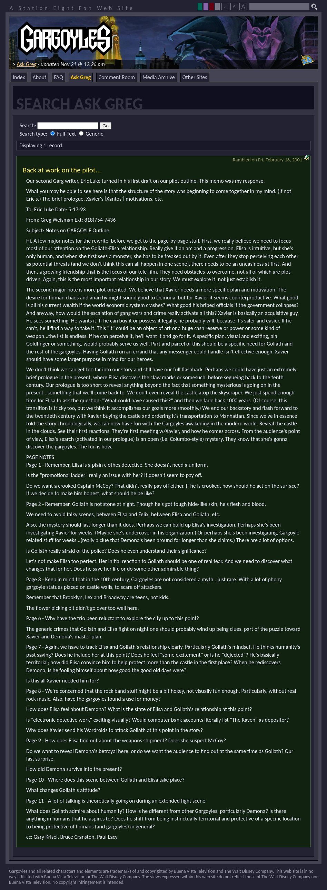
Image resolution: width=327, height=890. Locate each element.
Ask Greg (27, 64)
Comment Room (116, 77)
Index (19, 77)
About (40, 77)
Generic (91, 133)
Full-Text (63, 133)
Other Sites (194, 77)
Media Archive (158, 77)
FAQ (58, 77)
